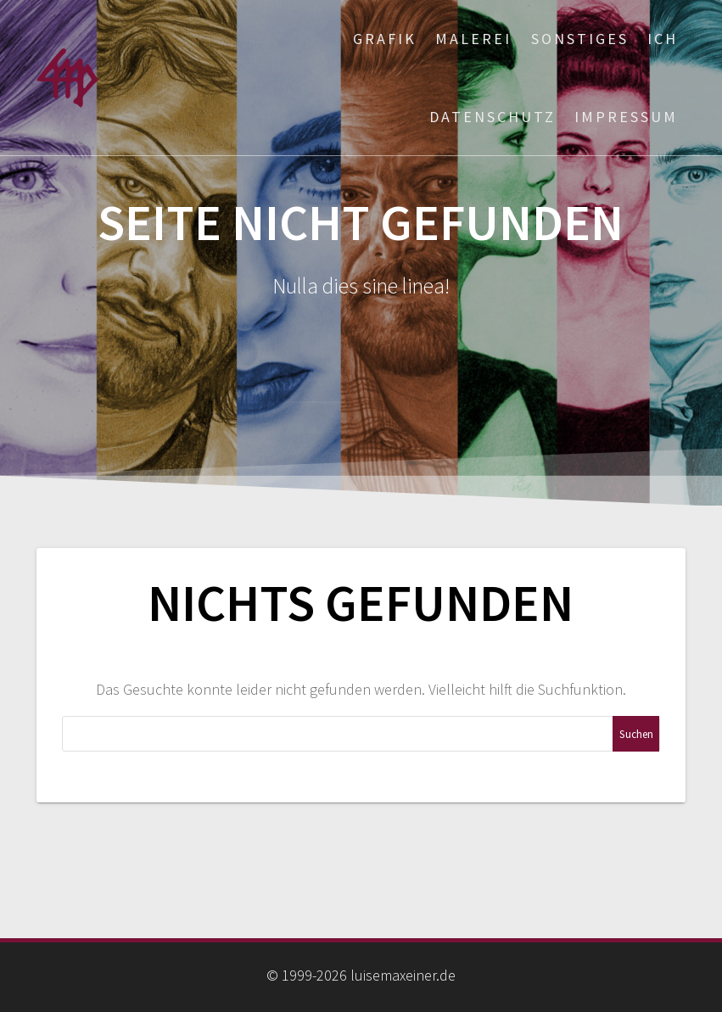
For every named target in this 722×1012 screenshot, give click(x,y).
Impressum (626, 116)
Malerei (473, 38)
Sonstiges (580, 38)
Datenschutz (492, 116)
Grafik (385, 38)
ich (662, 38)
